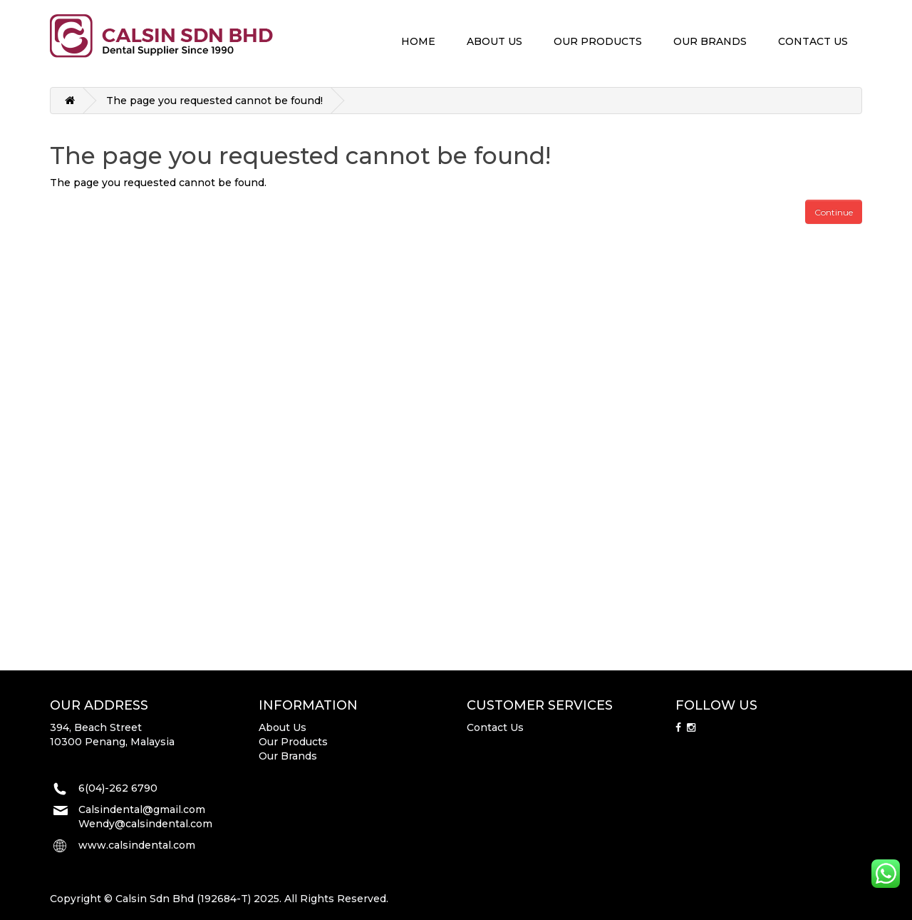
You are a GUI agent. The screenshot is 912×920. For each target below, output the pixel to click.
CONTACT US (813, 41)
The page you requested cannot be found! (214, 100)
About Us (282, 727)
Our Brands (288, 756)
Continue (833, 212)
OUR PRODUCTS (598, 41)
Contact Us (495, 727)
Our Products (293, 741)
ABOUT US (494, 41)
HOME (418, 41)
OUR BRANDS (710, 41)
